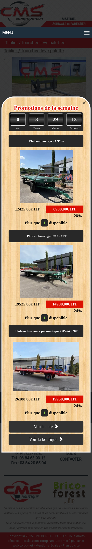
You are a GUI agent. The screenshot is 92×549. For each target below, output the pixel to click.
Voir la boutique (46, 439)
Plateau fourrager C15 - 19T (46, 236)
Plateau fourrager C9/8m (46, 141)
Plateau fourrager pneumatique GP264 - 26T (46, 331)
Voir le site (46, 426)
